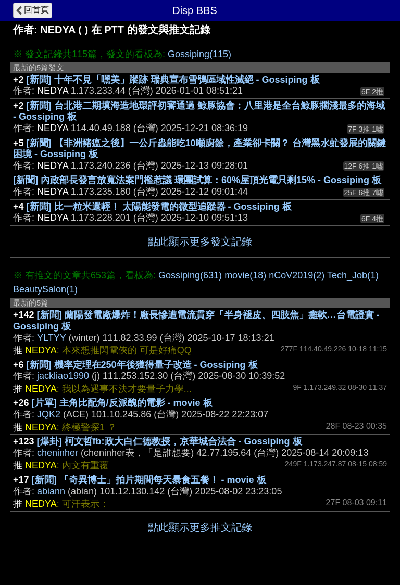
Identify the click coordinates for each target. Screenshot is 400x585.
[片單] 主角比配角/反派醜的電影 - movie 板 (122, 403)
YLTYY (51, 338)
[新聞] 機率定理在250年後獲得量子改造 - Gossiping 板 (142, 365)
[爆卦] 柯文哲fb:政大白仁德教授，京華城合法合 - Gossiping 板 (169, 441)
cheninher (57, 453)
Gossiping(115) (199, 54)
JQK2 (48, 414)
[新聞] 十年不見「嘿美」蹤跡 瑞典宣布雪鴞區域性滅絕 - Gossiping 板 (173, 79)
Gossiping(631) (190, 275)
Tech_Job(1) (353, 275)
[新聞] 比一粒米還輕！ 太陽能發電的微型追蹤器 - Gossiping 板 (159, 206)
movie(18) (245, 275)
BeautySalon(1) (45, 289)
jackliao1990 (63, 376)
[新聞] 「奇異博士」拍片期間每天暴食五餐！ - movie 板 (149, 480)
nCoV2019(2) (296, 275)
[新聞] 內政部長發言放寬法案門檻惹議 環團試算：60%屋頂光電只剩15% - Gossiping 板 (197, 180)
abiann (51, 491)
